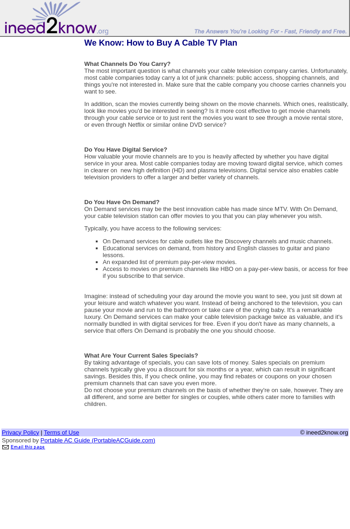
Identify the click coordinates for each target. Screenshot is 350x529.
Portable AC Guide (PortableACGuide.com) (98, 440)
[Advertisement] (38, 176)
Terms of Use (61, 432)
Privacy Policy (20, 432)
